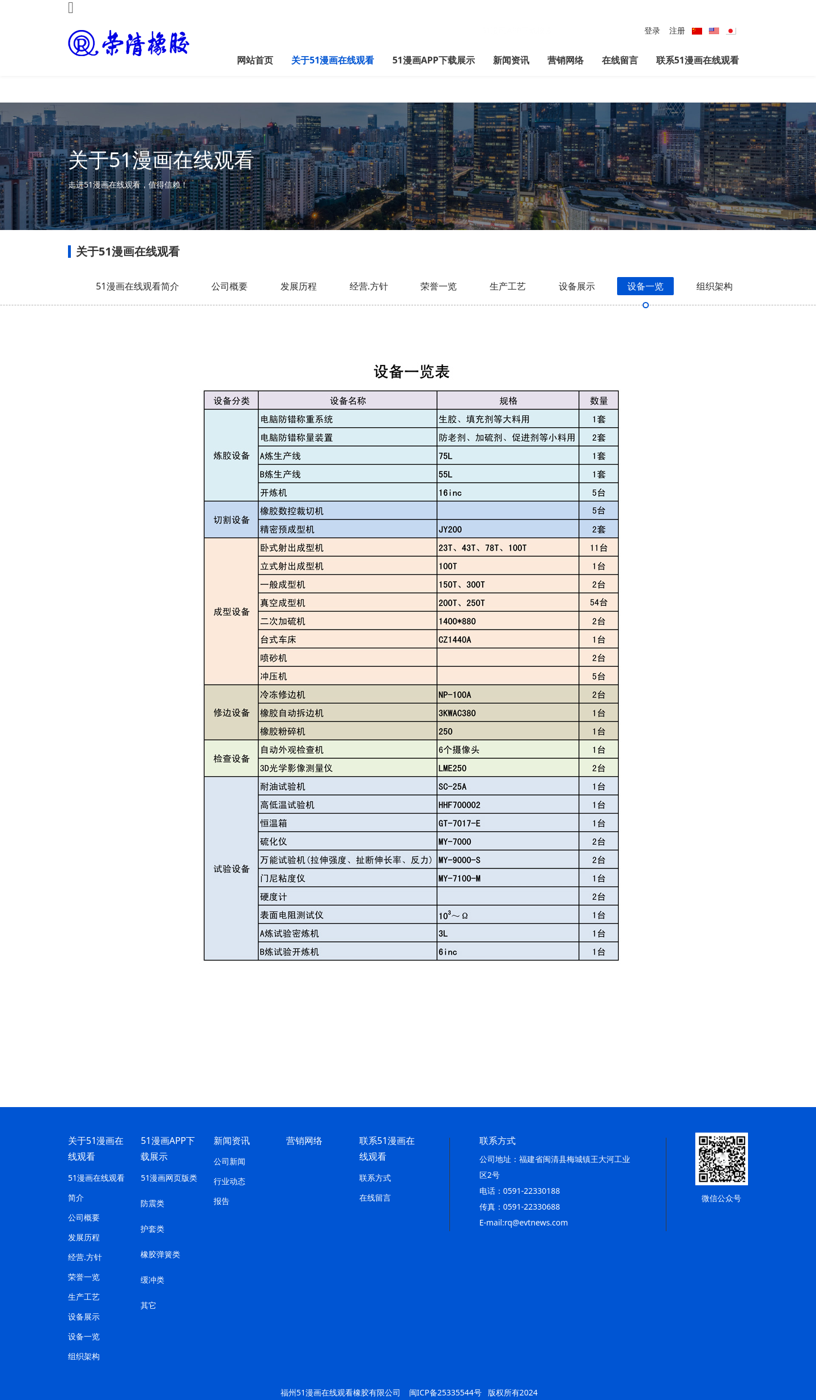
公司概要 (229, 307)
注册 (677, 30)
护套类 (152, 1228)
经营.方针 (369, 307)
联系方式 (375, 1177)
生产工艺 (508, 307)
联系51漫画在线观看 (697, 60)
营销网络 (565, 60)
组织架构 (714, 307)
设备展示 (577, 307)
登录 (652, 30)
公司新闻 (229, 1161)
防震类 (152, 1203)
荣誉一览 (438, 307)
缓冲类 (152, 1279)
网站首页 (255, 60)
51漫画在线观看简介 (137, 307)
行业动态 (229, 1181)
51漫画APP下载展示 (433, 60)
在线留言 (620, 60)
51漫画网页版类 (169, 1177)
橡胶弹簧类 (160, 1254)
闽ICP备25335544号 (445, 1392)
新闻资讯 (511, 60)
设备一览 (645, 307)
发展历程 (298, 307)
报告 (222, 1200)
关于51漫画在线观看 (332, 60)
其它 (148, 1305)
